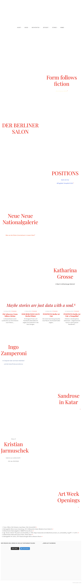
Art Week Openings (68, 496)
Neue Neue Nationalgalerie (20, 218)
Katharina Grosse (65, 273)
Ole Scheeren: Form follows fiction (10, 315)
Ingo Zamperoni (14, 350)
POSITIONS (65, 173)
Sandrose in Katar (68, 398)
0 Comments (13, 311)
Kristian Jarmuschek (15, 447)
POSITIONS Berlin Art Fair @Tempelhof (72, 315)
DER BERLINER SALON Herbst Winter (31, 315)
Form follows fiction (61, 80)
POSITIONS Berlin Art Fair (51, 315)
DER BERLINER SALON (20, 128)
